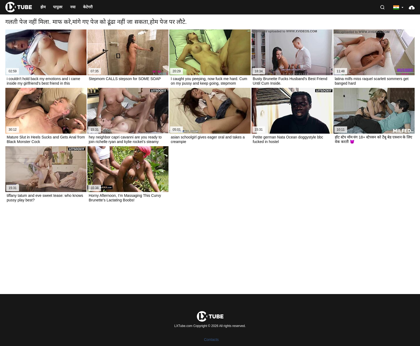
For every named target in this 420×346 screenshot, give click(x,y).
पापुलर (57, 7)
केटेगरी (88, 7)
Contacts (211, 339)
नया (73, 7)
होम (43, 7)
